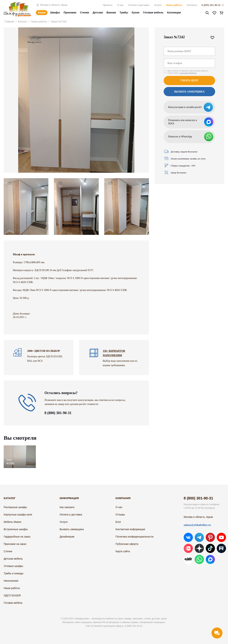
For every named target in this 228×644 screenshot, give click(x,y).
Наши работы (174, 5)
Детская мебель (13, 558)
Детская (98, 12)
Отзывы (120, 514)
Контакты (192, 5)
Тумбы (124, 12)
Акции (42, 12)
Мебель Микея (12, 521)
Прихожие (70, 12)
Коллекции (174, 12)
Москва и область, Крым (51, 4)
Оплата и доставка (138, 5)
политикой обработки (188, 73)
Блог (118, 521)
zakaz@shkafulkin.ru (197, 524)
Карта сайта (122, 551)
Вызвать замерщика (189, 91)
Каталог (22, 21)
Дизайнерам (67, 536)
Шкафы (55, 12)
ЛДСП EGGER (12, 595)
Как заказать (67, 507)
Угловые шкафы (13, 566)
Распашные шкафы (15, 507)
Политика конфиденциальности (134, 536)
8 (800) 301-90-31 (211, 5)
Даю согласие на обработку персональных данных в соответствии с (188, 72)
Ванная (111, 12)
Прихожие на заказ (15, 543)
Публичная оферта (126, 543)
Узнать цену (189, 80)
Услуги (157, 5)
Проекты (107, 5)
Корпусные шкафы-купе (18, 514)
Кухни (135, 12)
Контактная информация (130, 529)
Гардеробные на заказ (17, 536)
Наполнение (11, 580)
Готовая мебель (153, 12)
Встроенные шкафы (16, 529)
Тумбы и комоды (13, 573)
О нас (120, 5)
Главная (9, 21)
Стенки (84, 12)
